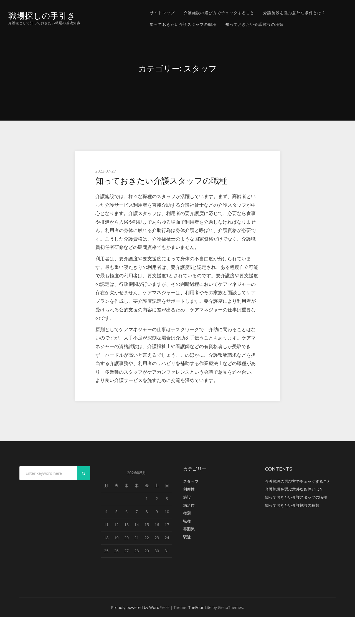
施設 (187, 497)
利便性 (189, 489)
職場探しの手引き (42, 16)
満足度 (189, 505)
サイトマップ (162, 12)
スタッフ (191, 481)
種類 (187, 513)
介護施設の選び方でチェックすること (219, 12)
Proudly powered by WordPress (140, 607)
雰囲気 (189, 528)
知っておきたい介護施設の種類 (254, 24)
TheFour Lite (199, 607)
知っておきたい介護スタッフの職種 (183, 24)
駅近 (187, 536)
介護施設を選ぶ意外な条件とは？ (294, 12)
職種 (187, 521)
